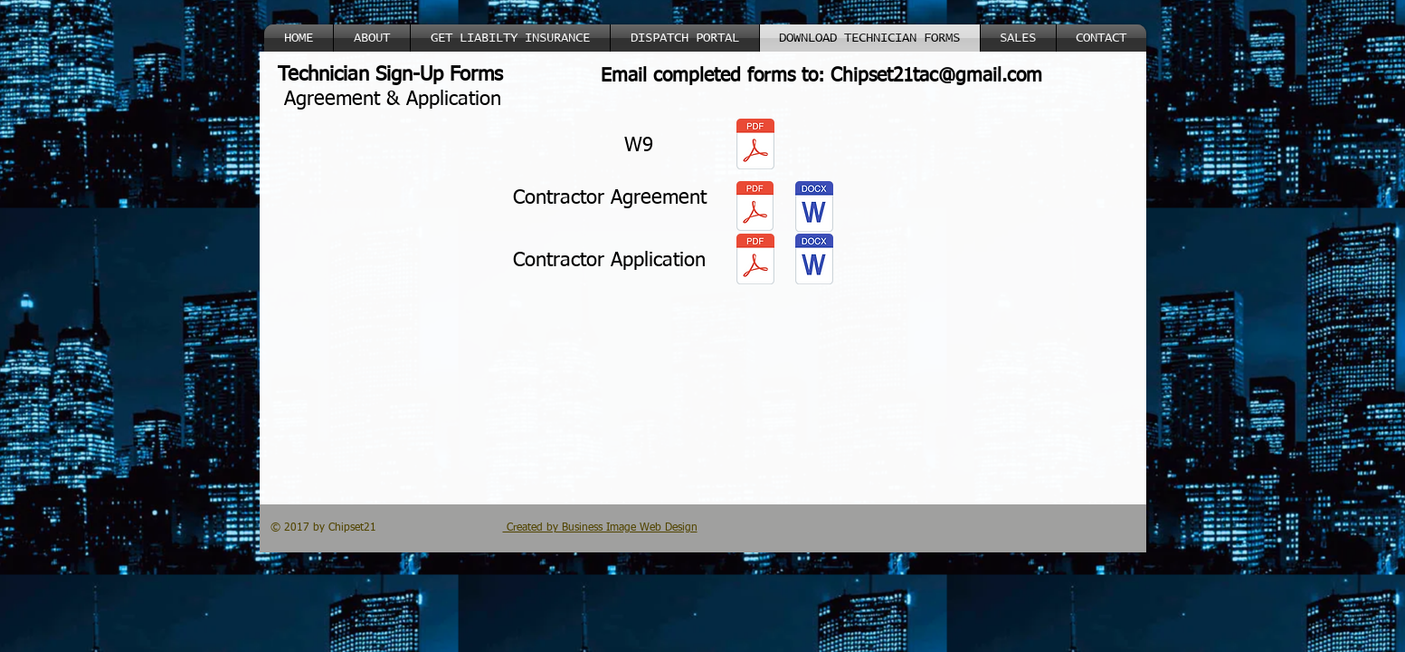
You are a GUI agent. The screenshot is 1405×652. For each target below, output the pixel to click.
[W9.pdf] (755, 146)
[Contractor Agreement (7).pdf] (755, 208)
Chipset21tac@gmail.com (936, 76)
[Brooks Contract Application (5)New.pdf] (755, 261)
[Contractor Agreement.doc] (814, 208)
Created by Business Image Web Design (600, 528)
